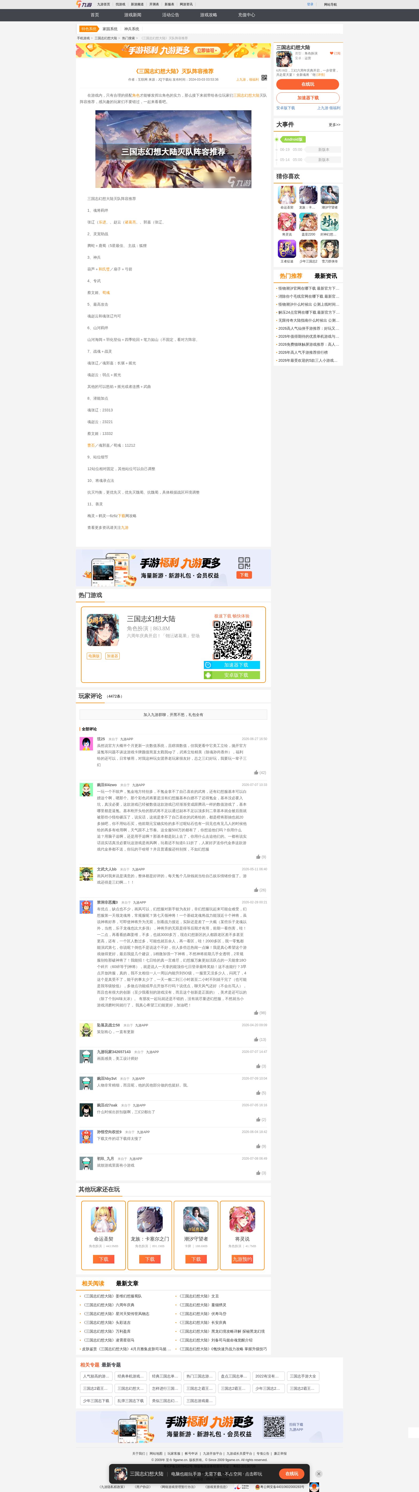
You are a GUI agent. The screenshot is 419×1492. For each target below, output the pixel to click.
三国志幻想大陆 (106, 38)
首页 (95, 15)
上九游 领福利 (329, 108)
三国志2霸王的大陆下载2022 (95, 1389)
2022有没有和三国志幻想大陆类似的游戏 (268, 1377)
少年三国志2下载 (267, 1389)
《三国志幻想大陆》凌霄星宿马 (108, 1340)
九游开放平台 (212, 1453)
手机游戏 (83, 38)
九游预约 (242, 1259)
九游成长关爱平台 (239, 1453)
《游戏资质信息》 (216, 1487)
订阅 (335, 53)
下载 (121, 516)
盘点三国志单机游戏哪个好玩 (234, 1377)
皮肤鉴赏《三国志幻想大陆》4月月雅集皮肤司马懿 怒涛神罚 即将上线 (127, 1349)
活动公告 (170, 15)
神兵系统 (131, 29)
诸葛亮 (130, 222)
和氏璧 (104, 269)
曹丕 (91, 445)
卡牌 (188, 1246)
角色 (136, 95)
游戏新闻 (132, 15)
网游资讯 (186, 4)
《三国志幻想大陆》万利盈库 (106, 1331)
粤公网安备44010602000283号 (279, 1487)
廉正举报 (280, 1453)
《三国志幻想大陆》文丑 (198, 1296)
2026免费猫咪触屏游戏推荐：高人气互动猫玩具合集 (309, 344)
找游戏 (120, 4)
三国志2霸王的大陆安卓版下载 (303, 1389)
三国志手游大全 (303, 1376)
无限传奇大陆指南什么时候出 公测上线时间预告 (309, 320)
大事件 (285, 124)
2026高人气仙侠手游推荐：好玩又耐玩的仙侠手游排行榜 (309, 328)
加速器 (112, 656)
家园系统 (110, 29)
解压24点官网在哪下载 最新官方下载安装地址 (309, 312)
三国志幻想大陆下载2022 (131, 1389)
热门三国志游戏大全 (200, 1377)
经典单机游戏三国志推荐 (131, 1377)
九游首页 (103, 4)
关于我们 (138, 1453)
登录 (310, 4)
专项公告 (263, 1453)
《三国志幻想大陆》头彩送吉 (106, 1322)
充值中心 (246, 15)
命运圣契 (103, 1239)
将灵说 (242, 1239)
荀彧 (106, 292)
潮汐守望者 (196, 1239)
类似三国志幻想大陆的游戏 (165, 1402)
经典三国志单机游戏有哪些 (165, 1377)
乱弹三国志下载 (131, 1401)
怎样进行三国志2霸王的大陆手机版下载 (165, 1389)
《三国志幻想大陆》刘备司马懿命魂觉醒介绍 (215, 1340)
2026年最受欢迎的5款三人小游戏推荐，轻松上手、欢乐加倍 (309, 360)
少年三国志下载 (96, 1401)
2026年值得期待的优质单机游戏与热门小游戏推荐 (309, 336)
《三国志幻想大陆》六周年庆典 (108, 1305)
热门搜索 (128, 38)
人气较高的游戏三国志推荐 (96, 1377)
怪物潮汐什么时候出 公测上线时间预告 (309, 304)
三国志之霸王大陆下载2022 (200, 1389)
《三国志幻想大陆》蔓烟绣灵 (202, 1305)
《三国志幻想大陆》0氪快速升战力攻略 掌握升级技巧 (222, 1349)
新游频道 (137, 4)
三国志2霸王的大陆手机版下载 (234, 1389)
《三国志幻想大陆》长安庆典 (202, 1322)
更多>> (334, 125)
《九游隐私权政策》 (112, 1487)
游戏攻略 (208, 15)
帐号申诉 (192, 1453)
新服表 (169, 4)
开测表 (154, 4)
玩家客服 (174, 1453)
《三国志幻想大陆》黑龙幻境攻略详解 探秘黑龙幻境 (221, 1331)
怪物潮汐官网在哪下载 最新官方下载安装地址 (309, 288)
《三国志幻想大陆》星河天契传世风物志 (115, 1314)
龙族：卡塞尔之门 (150, 1239)
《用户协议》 (142, 1487)
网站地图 (156, 1453)
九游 (125, 527)
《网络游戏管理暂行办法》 (178, 1487)
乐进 (102, 222)
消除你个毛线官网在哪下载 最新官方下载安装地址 (309, 296)
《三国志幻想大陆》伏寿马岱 (202, 1314)
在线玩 (307, 84)
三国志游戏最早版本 (200, 1402)
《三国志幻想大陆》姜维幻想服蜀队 (112, 1296)
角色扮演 (137, 628)
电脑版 (94, 656)
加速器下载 (226, 665)
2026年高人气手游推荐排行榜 (303, 352)
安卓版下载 (226, 675)
